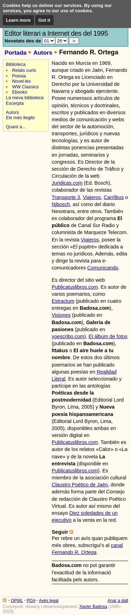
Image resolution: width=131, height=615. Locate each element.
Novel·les (21, 81)
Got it (44, 20)
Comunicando (102, 268)
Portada (16, 52)
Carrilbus (114, 197)
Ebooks (19, 92)
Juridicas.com (67, 183)
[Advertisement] (24, 158)
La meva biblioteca (25, 97)
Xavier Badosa (93, 606)
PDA (31, 600)
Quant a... (16, 126)
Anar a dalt (118, 600)
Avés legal (48, 600)
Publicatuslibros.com (75, 287)
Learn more (18, 20)
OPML (17, 600)
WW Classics (25, 86)
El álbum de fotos (108, 336)
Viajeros (92, 197)
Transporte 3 (66, 197)
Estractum (63, 301)
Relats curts (24, 70)
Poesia (19, 75)
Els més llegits (20, 117)
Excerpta (15, 103)
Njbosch (61, 204)
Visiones (61, 315)
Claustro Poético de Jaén (80, 484)
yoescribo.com (68, 336)
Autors (42, 52)
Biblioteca (16, 64)
